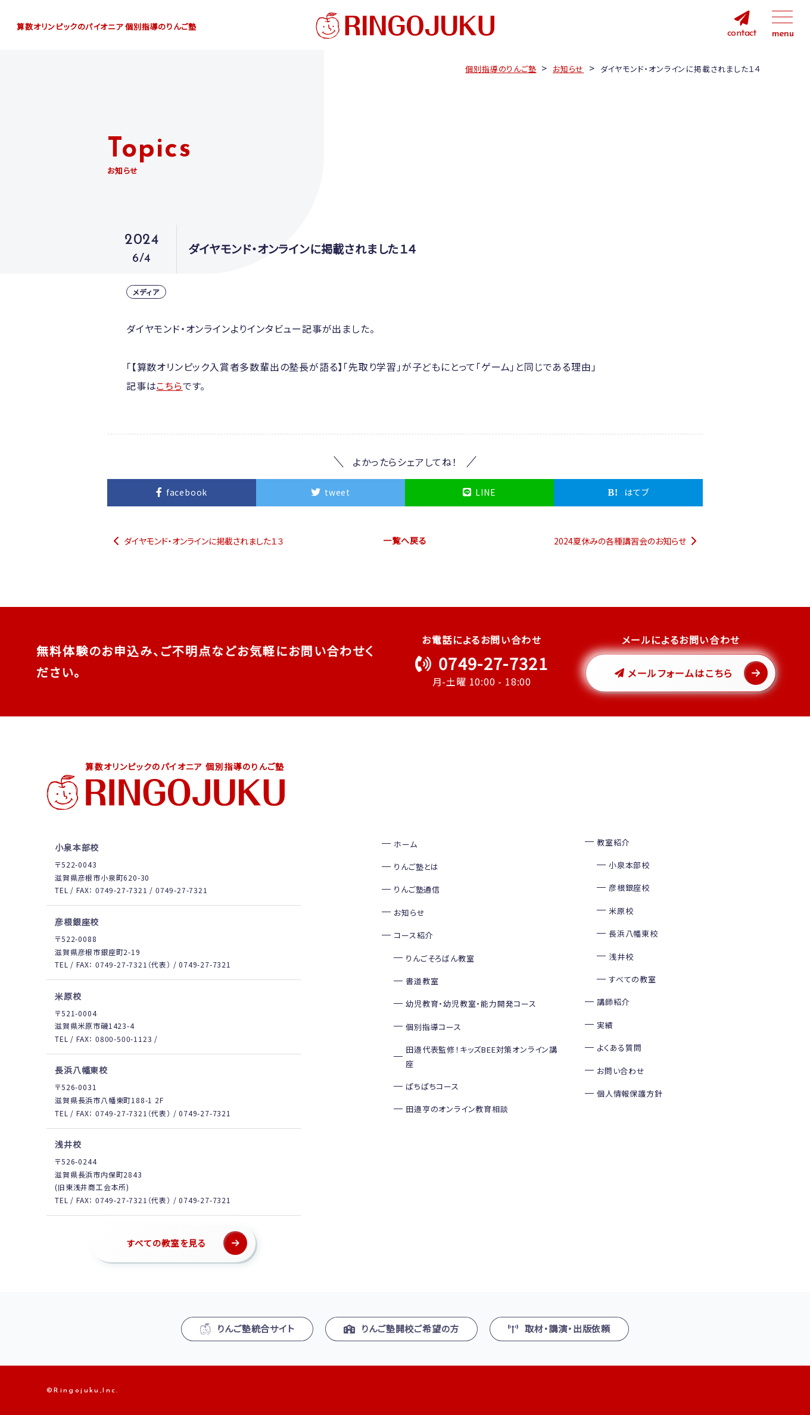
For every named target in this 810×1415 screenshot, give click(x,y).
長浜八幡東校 (633, 933)
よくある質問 (619, 1047)
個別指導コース (434, 1026)
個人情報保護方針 (629, 1092)
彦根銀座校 (629, 887)
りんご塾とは (416, 866)
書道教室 (422, 980)
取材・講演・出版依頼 (559, 1328)
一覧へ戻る (404, 540)
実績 (605, 1024)
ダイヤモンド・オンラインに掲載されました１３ (204, 540)
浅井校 (621, 956)
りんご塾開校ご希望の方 (402, 1328)
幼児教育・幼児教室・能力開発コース (471, 1003)
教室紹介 (613, 841)
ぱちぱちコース (432, 1085)
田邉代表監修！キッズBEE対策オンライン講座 (481, 1056)
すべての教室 (632, 978)
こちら (169, 385)
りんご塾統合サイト (247, 1328)
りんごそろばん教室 (440, 957)
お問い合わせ (621, 1070)
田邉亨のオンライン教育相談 (457, 1109)
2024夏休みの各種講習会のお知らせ (620, 540)
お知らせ (409, 912)
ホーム (405, 843)
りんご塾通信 (417, 889)
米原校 (621, 910)
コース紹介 (413, 935)
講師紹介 (613, 1001)
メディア (146, 292)
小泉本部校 (629, 864)
